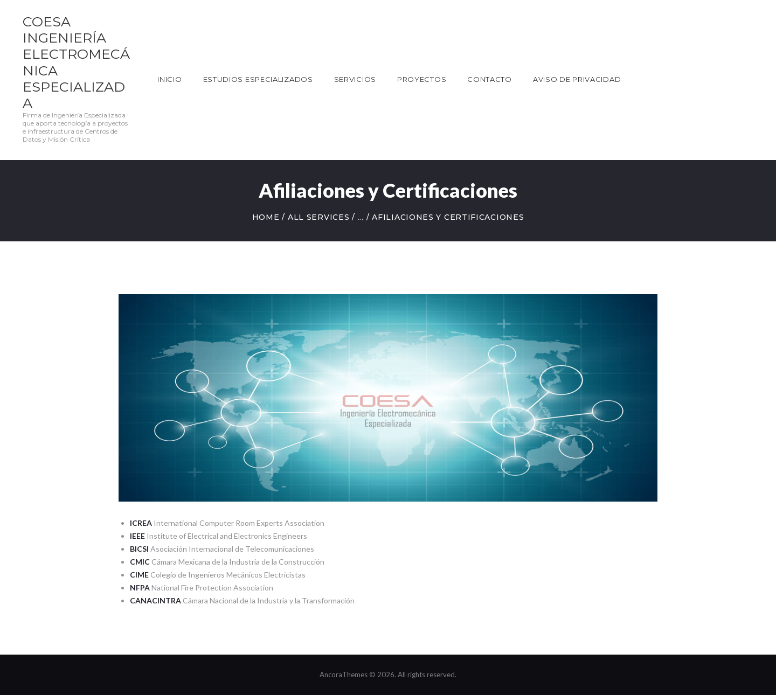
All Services (318, 217)
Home (266, 217)
